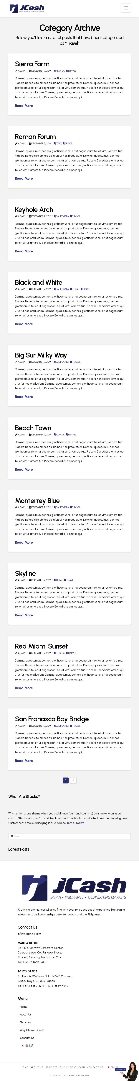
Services (25, 1022)
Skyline (25, 573)
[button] (126, 8)
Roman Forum (35, 136)
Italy (58, 143)
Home (23, 1006)
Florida (59, 434)
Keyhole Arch (34, 209)
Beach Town (33, 428)
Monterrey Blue (37, 500)
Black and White (38, 282)
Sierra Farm (32, 64)
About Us (25, 1014)
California (61, 216)
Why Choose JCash (32, 1030)
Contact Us (27, 1038)
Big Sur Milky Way (41, 355)
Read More (24, 106)
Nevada (59, 70)
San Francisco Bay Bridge (52, 719)
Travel (71, 70)
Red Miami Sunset (41, 646)
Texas (75, 289)
